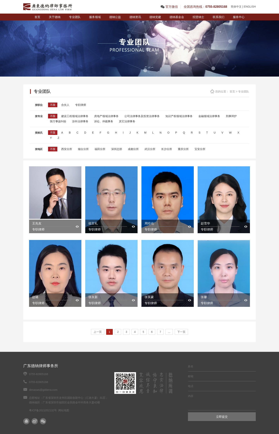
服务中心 (239, 17)
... (169, 331)
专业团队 (75, 17)
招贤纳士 (198, 17)
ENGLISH (250, 6)
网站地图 (63, 410)
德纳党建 (155, 17)
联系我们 (218, 17)
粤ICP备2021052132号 (43, 410)
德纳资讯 (135, 17)
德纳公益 (115, 17)
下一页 (181, 331)
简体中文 (236, 6)
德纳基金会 (177, 17)
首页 (37, 17)
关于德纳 (54, 17)
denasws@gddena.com (43, 389)
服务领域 (95, 17)
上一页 (98, 331)
